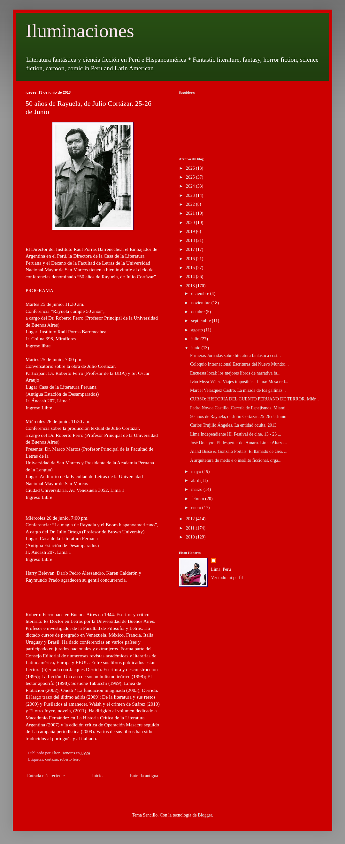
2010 (191, 537)
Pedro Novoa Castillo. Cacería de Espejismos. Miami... (239, 408)
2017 (191, 249)
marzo (197, 489)
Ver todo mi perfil (227, 577)
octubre (198, 311)
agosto (197, 330)
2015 (191, 267)
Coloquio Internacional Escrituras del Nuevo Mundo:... (239, 364)
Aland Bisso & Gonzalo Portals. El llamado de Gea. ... (239, 451)
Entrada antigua (144, 775)
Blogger (205, 815)
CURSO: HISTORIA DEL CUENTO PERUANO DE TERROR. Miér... (254, 399)
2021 (191, 213)
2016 (191, 258)
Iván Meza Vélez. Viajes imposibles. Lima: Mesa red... (239, 381)
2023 (191, 195)
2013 (191, 285)
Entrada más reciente (46, 775)
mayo (196, 471)
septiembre (201, 320)
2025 (191, 177)
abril (195, 480)
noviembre (201, 302)
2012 (191, 518)
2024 (191, 186)
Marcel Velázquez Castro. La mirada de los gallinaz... (238, 390)
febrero (198, 498)
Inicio (97, 775)
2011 (191, 528)
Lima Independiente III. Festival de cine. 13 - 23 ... (235, 434)
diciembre (200, 293)
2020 (191, 222)
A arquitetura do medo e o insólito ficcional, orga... (235, 460)
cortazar (51, 759)
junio (196, 347)
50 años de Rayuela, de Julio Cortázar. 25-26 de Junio (238, 416)
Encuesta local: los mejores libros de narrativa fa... (235, 373)
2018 (191, 240)
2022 (191, 204)
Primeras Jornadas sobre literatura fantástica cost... (235, 355)
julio (195, 339)
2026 (191, 168)
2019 (191, 231)
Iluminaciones (80, 30)
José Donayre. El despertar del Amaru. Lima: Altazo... (238, 442)
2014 (191, 276)
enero (196, 507)
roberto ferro (70, 759)
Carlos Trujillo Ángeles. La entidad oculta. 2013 (233, 425)
